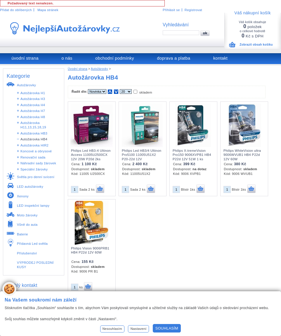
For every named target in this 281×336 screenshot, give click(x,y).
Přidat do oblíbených (16, 10)
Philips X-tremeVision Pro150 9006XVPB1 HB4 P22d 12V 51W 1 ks (192, 155)
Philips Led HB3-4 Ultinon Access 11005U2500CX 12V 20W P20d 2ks (91, 155)
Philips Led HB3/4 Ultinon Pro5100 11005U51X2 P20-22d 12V (141, 155)
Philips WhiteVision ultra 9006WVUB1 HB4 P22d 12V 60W (242, 155)
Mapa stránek (47, 10)
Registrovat (193, 10)
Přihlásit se (171, 10)
